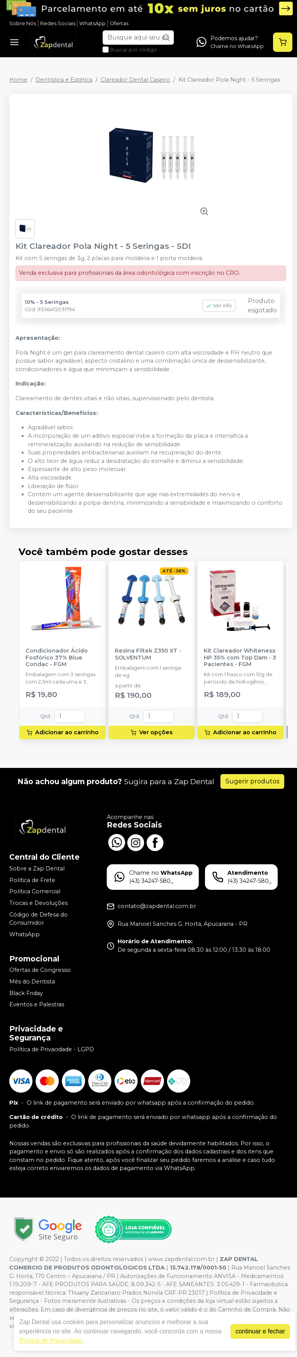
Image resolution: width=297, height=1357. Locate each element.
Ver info (219, 305)
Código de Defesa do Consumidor (38, 919)
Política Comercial (34, 891)
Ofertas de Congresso (40, 970)
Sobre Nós (22, 23)
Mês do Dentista (32, 981)
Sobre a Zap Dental (37, 868)
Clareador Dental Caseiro (135, 79)
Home (18, 79)
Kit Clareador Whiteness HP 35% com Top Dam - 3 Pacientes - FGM (240, 658)
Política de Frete (32, 880)
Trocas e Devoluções (38, 903)
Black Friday (26, 993)
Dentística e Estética (64, 79)
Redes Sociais (57, 23)
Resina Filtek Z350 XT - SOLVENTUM (148, 654)
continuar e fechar (260, 1331)
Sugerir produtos (252, 781)
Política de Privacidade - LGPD (51, 1049)
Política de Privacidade (50, 1340)
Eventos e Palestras (36, 1004)
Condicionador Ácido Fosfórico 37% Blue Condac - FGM (57, 658)
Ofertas (119, 23)
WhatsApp (92, 23)
